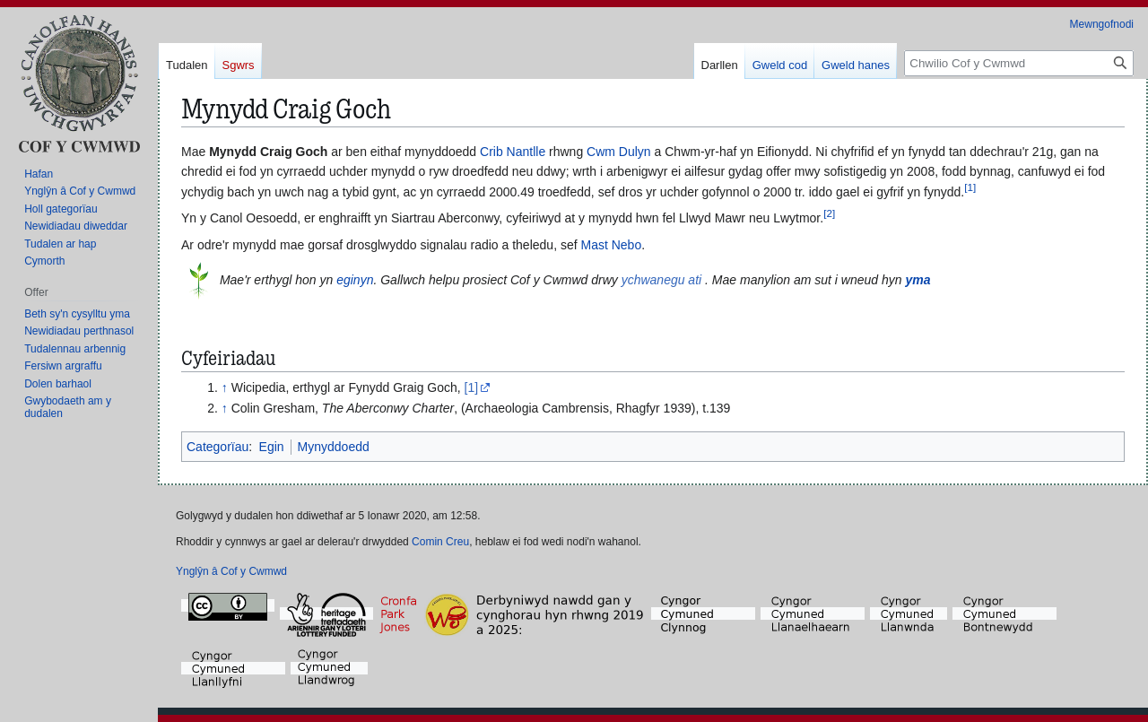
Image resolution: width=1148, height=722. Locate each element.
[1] (472, 387)
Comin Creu (440, 541)
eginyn (354, 280)
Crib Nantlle (512, 151)
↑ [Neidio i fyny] (225, 387)
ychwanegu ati (662, 280)
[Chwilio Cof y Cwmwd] (1019, 63)
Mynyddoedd (334, 446)
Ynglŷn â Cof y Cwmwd (231, 571)
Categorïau (217, 446)
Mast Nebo (610, 245)
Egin (271, 446)
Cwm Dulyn (619, 151)
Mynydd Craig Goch (268, 151)
